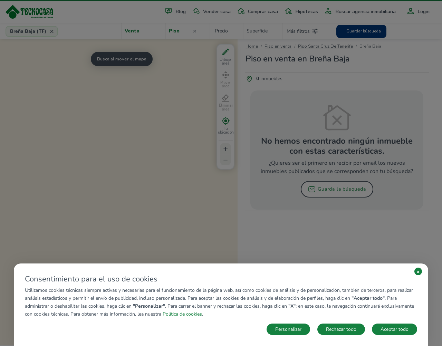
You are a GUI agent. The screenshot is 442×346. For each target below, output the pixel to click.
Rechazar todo (341, 329)
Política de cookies (182, 314)
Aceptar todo (395, 329)
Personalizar (288, 329)
